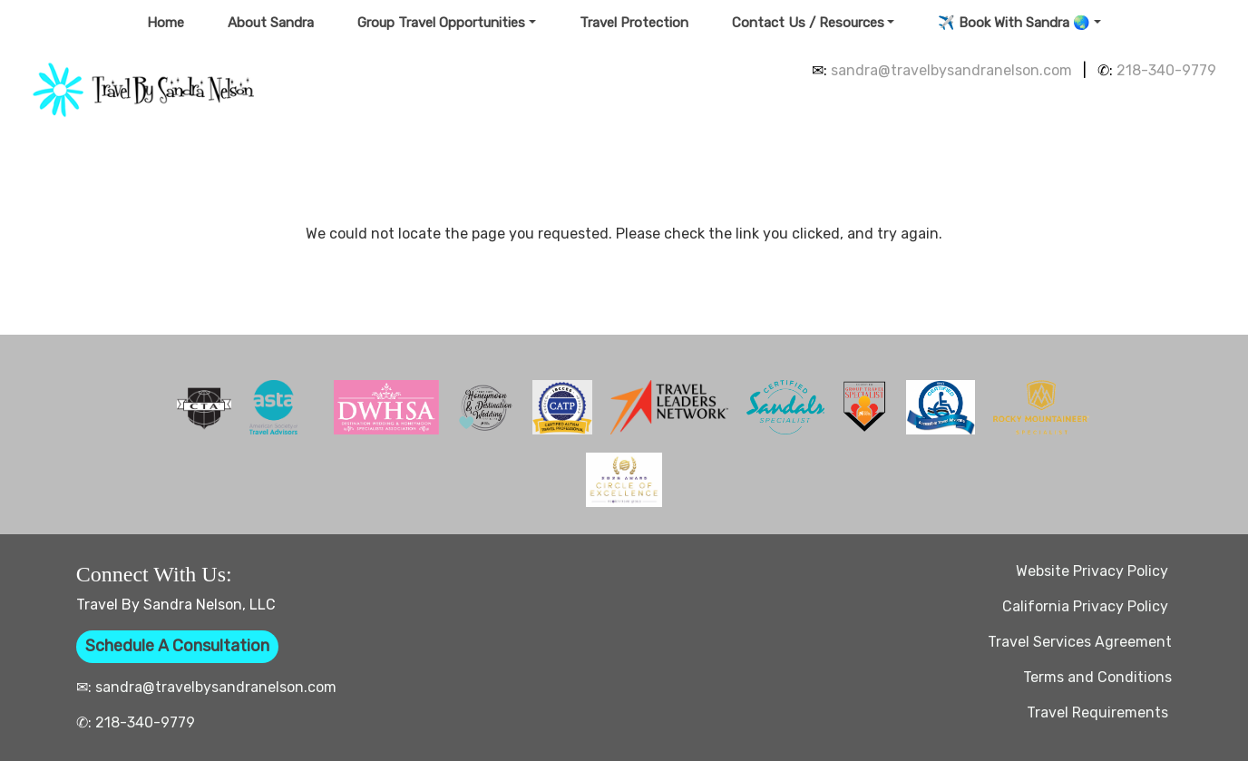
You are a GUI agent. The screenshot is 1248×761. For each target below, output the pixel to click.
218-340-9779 (1166, 70)
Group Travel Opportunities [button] (441, 23)
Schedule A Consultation (177, 646)
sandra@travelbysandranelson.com (951, 70)
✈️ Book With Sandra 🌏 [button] (1014, 23)
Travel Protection (634, 23)
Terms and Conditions (1097, 677)
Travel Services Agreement (1080, 641)
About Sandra (271, 23)
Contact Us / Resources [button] (808, 23)
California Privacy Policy (1087, 606)
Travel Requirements (1099, 712)
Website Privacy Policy (1094, 571)
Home (165, 23)
